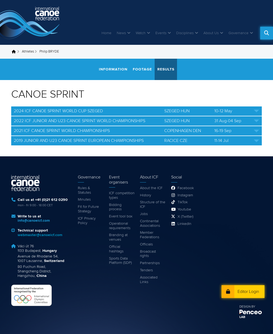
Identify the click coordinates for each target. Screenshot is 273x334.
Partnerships (150, 263)
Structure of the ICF (152, 204)
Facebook (186, 188)
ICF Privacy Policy (87, 221)
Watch (141, 33)
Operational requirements (119, 226)
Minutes (84, 199)
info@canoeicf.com (34, 220)
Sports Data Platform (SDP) (120, 261)
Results (165, 69)
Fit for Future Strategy (88, 209)
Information (113, 69)
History (145, 195)
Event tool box (121, 216)
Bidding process (115, 207)
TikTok (183, 202)
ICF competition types (122, 195)
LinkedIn (184, 224)
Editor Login (248, 291)
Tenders (146, 270)
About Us (211, 33)
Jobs (144, 214)
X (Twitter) (185, 216)
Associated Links (149, 280)
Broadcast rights (148, 254)
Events (160, 33)
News (121, 33)
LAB (242, 317)
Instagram (185, 195)
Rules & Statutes (84, 190)
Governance (238, 33)
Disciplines (185, 33)
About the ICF (151, 188)
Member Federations (149, 235)
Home (106, 33)
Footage (142, 69)
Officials (146, 244)
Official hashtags (116, 249)
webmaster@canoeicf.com (40, 235)
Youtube (184, 209)
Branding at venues (118, 237)
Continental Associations (150, 223)
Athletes (28, 51)
